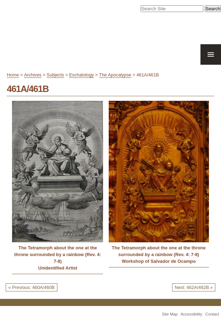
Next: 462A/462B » (193, 287)
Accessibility (191, 314)
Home (13, 74)
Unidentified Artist (57, 268)
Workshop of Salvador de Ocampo (159, 261)
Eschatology (81, 74)
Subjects (55, 74)
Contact (212, 314)
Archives (32, 74)
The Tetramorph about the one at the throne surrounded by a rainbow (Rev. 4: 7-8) (57, 254)
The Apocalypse (115, 74)
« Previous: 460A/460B (31, 287)
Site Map (169, 314)
